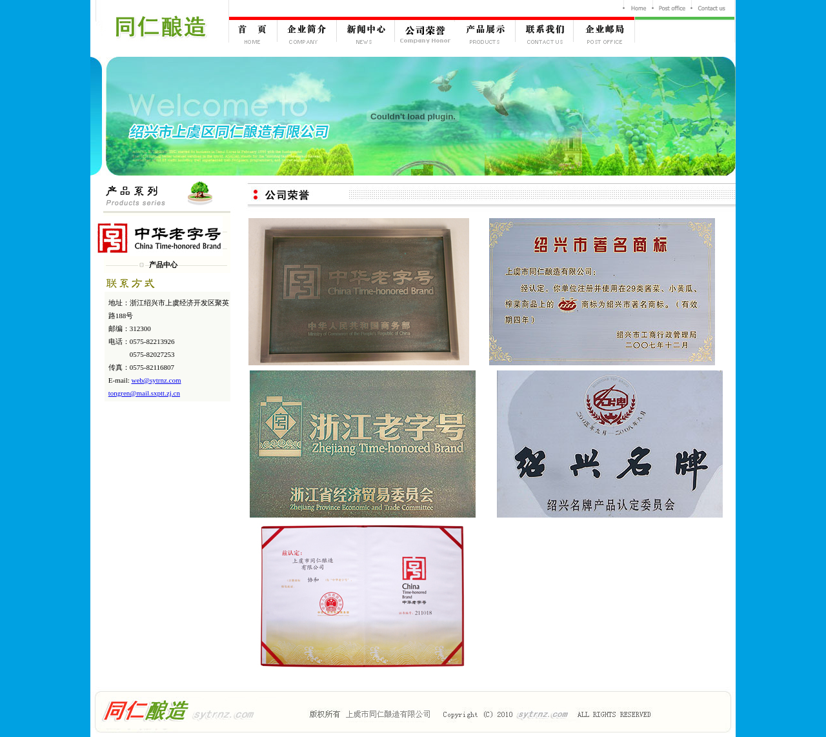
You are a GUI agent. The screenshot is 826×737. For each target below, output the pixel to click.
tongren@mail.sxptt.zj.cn (144, 393)
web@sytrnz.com (156, 380)
